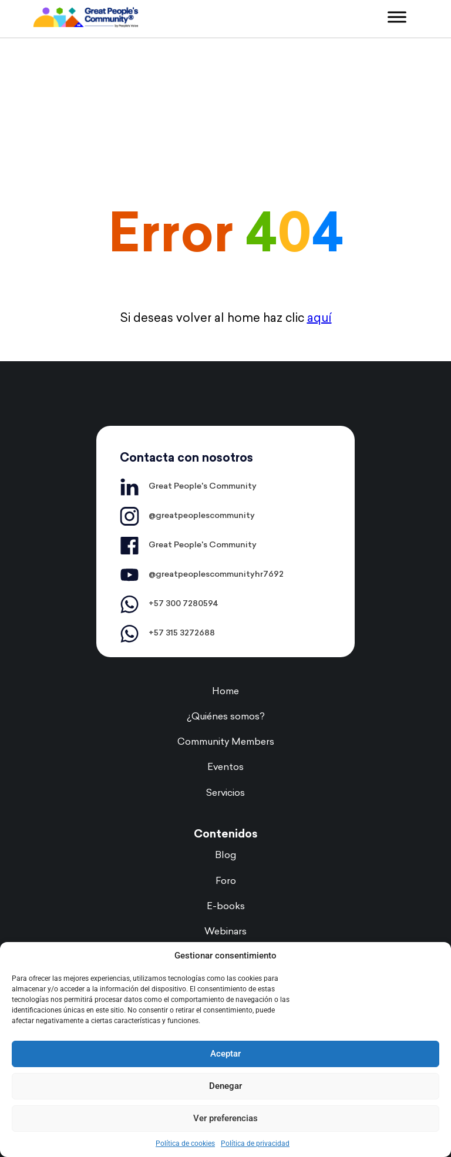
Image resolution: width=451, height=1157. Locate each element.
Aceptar (225, 1053)
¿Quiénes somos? (226, 717)
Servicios (225, 793)
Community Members (225, 742)
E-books (226, 907)
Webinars (225, 932)
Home (225, 692)
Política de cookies (185, 1143)
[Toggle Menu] (397, 16)
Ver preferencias (225, 1118)
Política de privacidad (255, 1143)
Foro (226, 881)
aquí (319, 319)
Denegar (225, 1086)
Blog (225, 855)
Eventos (225, 767)
